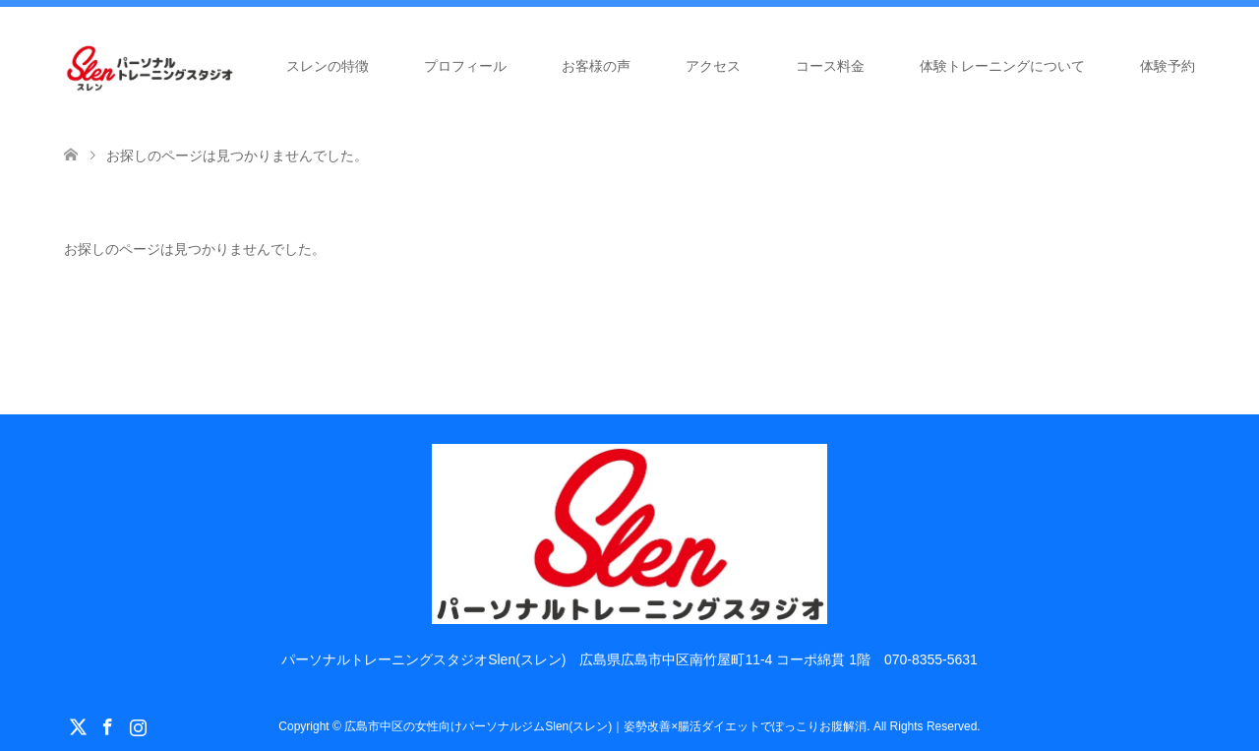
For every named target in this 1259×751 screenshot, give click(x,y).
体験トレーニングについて (1002, 66)
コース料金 (830, 66)
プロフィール (465, 66)
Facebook (107, 725)
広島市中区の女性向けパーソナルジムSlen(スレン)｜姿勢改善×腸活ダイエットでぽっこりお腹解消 (605, 726)
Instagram (138, 725)
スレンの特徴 (327, 66)
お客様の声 (596, 66)
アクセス (713, 66)
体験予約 (1167, 66)
